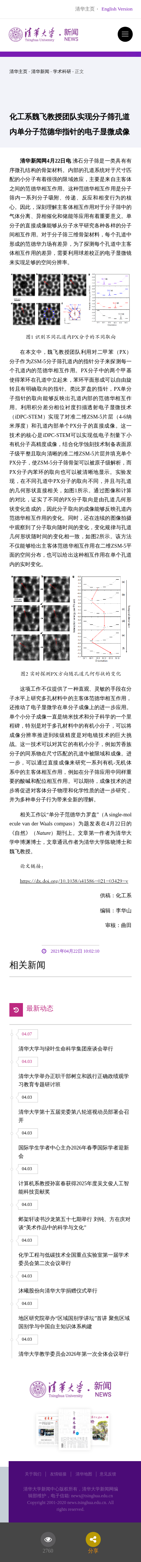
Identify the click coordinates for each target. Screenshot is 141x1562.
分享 (93, 1549)
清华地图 (84, 1474)
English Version (117, 9)
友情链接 (58, 1474)
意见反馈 (108, 1474)
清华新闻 (40, 71)
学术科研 (62, 71)
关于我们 (33, 1474)
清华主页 (85, 9)
